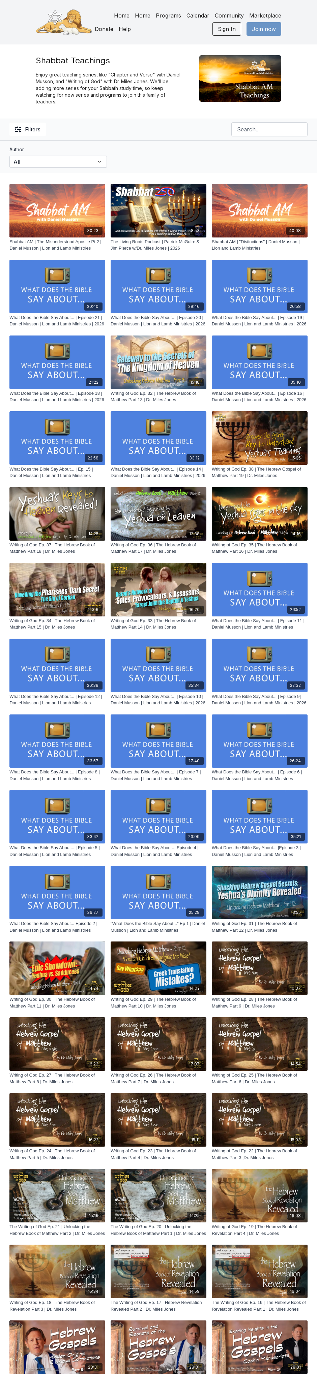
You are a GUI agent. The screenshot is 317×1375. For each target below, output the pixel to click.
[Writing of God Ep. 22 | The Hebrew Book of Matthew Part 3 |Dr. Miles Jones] (260, 1154)
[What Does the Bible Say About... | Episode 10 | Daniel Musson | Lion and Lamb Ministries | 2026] (158, 699)
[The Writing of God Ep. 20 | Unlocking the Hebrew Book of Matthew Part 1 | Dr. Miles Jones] (158, 1230)
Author (16, 149)
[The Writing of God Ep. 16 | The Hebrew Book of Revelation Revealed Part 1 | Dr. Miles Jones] (260, 1305)
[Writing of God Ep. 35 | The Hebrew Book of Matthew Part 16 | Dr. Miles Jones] (260, 548)
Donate (104, 29)
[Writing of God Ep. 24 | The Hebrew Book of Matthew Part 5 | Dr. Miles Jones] (57, 1154)
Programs (168, 15)
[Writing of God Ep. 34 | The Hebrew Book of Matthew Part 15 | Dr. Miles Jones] (57, 624)
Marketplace (265, 15)
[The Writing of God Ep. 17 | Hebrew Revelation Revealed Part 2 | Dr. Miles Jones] (158, 1305)
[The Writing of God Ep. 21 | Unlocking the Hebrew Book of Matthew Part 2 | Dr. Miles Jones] (57, 1230)
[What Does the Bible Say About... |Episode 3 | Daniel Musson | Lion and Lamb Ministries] (260, 851)
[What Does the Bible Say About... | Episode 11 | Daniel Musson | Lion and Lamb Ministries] (260, 624)
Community (229, 15)
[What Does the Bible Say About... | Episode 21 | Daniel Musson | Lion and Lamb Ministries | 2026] (57, 320)
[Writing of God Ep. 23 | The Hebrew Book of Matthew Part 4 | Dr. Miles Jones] (158, 1154)
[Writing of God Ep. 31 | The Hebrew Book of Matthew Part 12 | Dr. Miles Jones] (260, 926)
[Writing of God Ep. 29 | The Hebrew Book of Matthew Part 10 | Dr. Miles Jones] (158, 1002)
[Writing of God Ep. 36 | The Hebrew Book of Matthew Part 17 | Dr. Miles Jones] (158, 548)
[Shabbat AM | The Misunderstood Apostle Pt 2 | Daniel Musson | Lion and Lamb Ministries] (57, 245)
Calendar (197, 15)
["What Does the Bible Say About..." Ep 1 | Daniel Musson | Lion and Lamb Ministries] (158, 926)
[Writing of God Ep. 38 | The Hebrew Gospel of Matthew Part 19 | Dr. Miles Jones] (260, 472)
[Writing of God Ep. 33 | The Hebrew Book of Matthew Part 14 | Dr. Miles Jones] (158, 624)
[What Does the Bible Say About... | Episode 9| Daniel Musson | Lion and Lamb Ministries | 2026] (260, 699)
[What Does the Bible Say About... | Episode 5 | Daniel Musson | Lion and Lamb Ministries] (57, 851)
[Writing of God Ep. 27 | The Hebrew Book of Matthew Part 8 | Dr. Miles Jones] (57, 1078)
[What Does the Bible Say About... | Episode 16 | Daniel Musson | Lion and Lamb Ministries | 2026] (260, 396)
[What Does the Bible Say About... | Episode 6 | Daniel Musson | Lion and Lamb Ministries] (260, 775)
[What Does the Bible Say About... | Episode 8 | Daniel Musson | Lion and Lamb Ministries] (57, 775)
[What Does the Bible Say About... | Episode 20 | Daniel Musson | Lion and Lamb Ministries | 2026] (158, 320)
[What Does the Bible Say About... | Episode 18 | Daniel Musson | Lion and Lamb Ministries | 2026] (57, 396)
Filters (27, 129)
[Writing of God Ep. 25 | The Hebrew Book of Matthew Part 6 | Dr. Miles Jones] (260, 1078)
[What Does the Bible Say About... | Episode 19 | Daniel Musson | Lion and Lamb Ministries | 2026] (260, 320)
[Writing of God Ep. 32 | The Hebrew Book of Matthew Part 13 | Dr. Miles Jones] (158, 396)
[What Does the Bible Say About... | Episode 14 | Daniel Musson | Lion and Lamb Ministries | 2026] (158, 472)
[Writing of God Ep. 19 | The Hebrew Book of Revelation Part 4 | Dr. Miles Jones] (260, 1230)
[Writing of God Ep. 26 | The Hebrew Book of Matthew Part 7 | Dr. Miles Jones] (158, 1078)
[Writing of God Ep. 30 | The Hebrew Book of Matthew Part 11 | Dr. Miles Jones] (57, 1002)
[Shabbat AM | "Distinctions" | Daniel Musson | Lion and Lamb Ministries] (260, 245)
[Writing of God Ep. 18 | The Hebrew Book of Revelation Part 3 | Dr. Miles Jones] (57, 1305)
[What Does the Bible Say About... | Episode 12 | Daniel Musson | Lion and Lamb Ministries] (57, 699)
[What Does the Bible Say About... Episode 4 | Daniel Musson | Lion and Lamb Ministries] (158, 851)
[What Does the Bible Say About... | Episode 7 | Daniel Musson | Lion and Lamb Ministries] (158, 775)
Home (121, 15)
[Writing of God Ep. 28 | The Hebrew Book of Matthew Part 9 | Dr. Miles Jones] (260, 1002)
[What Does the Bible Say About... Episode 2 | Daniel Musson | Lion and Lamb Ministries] (57, 926)
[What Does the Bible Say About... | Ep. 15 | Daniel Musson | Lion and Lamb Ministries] (57, 472)
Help (125, 29)
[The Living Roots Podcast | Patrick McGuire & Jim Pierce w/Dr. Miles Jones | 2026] (158, 245)
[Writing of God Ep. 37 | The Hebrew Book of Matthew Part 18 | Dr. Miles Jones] (57, 548)
